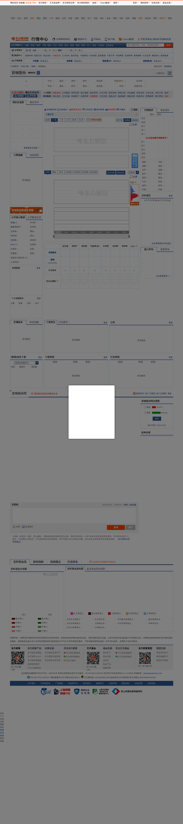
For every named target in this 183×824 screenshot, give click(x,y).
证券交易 (155, 3)
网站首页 (14, 3)
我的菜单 (144, 3)
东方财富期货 (83, 3)
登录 (135, 3)
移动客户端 (30, 3)
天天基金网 (54, 3)
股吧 (115, 3)
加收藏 (22, 3)
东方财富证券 (68, 3)
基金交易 (166, 3)
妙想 (94, 3)
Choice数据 (105, 3)
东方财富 (42, 3)
